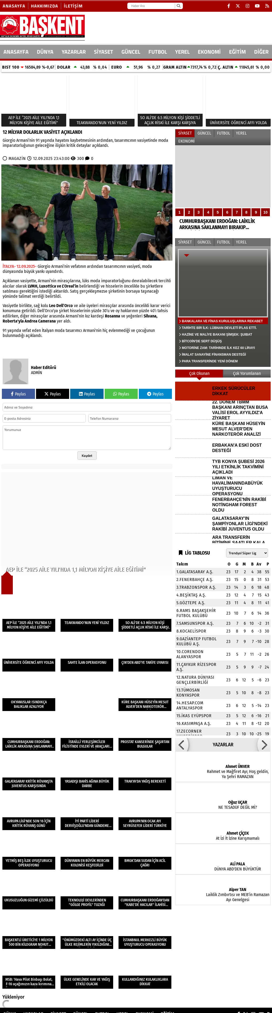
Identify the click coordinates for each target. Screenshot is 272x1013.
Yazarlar (74, 52)
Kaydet (87, 455)
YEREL (182, 52)
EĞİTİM (237, 52)
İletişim (73, 6)
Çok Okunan (199, 373)
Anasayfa (14, 6)
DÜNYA (45, 52)
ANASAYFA (16, 52)
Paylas (18, 393)
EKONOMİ (209, 52)
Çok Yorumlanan (247, 373)
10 (265, 212)
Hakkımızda (44, 6)
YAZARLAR (223, 745)
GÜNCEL (130, 52)
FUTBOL (157, 52)
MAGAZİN (17, 158)
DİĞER (261, 52)
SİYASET (103, 52)
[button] (181, 744)
